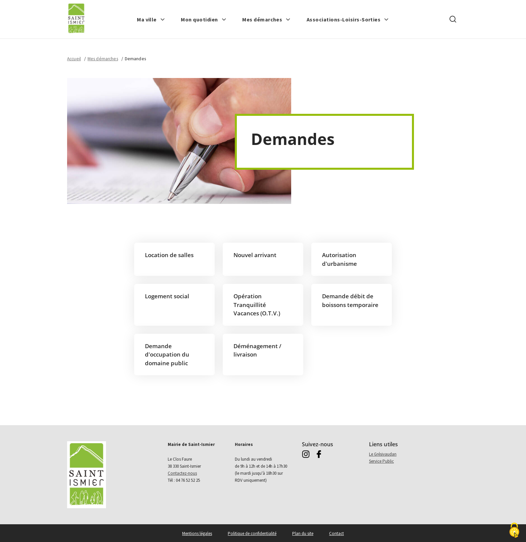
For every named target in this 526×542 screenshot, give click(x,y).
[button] (151, 19)
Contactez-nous (182, 473)
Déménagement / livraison (257, 350)
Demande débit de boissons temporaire (350, 300)
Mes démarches (103, 59)
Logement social (167, 296)
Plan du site (302, 533)
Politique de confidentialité (252, 533)
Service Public (381, 461)
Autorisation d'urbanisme (339, 259)
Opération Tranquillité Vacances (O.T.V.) (256, 304)
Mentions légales (197, 533)
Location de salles (169, 255)
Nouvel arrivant (254, 255)
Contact (336, 533)
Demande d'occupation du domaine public (167, 354)
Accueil (74, 59)
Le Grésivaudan (383, 454)
